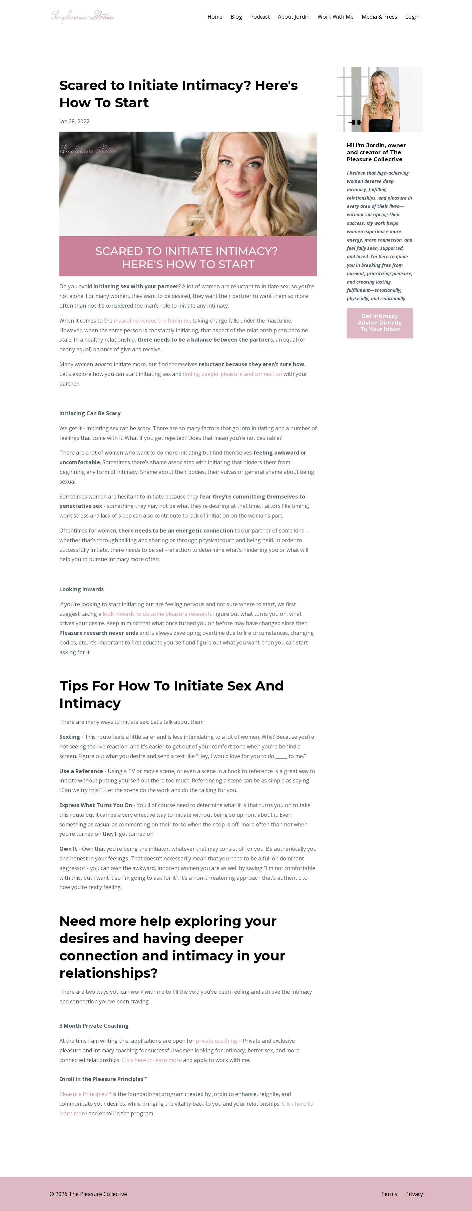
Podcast (260, 16)
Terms (389, 1194)
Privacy (414, 1194)
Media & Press (379, 16)
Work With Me (336, 16)
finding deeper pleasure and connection (232, 374)
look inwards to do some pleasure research (157, 613)
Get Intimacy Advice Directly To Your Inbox (380, 323)
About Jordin (294, 16)
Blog (236, 16)
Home (214, 16)
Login (412, 16)
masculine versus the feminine (152, 320)
